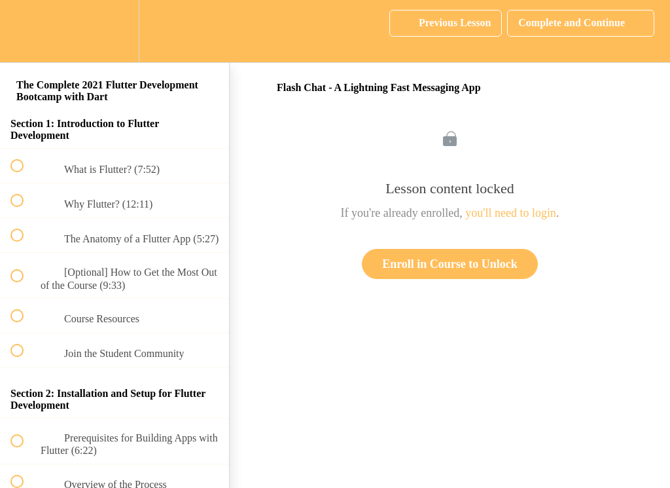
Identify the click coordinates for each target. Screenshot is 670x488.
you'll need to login (510, 212)
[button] (24, 31)
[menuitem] (114, 31)
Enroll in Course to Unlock (450, 264)
